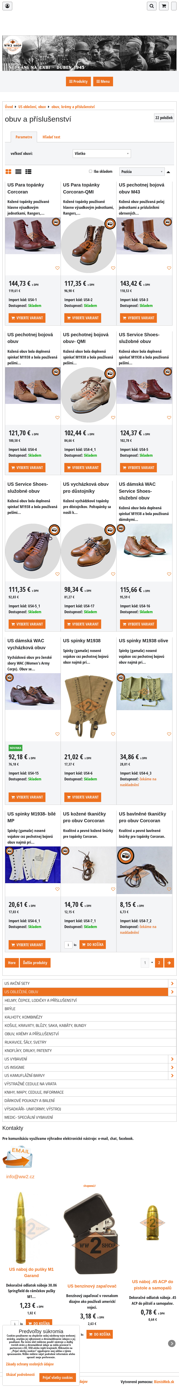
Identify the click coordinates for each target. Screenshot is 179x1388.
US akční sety (90, 983)
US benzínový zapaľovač (152, 1286)
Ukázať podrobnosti (20, 1375)
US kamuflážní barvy (90, 1076)
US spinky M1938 (82, 640)
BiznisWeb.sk (164, 1381)
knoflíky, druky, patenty (28, 1050)
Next (172, 1343)
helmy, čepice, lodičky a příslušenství (41, 1000)
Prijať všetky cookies (58, 1377)
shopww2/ (89, 1186)
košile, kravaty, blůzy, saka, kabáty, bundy (45, 1025)
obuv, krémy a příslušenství (32, 1034)
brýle (10, 1009)
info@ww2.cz (20, 1176)
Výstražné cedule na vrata (30, 1084)
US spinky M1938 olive (143, 640)
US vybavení (90, 1059)
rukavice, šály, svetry (25, 1042)
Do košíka (92, 944)
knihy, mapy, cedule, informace (34, 1092)
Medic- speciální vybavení (28, 1117)
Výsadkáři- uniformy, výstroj (32, 1109)
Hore (12, 962)
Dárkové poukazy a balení (29, 1100)
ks (70, 945)
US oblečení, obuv (90, 992)
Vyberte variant (27, 317)
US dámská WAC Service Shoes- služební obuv (137, 491)
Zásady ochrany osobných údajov (30, 1364)
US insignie (90, 1067)
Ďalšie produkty (35, 962)
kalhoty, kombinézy (23, 1017)
